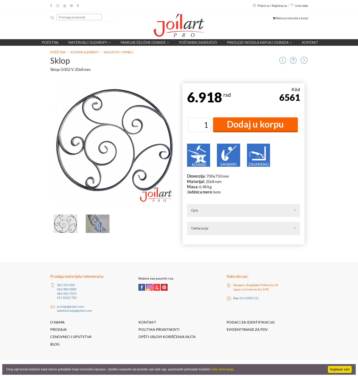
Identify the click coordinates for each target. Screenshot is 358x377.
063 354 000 (66, 285)
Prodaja (58, 329)
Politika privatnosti (159, 329)
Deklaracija (199, 228)
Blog (54, 344)
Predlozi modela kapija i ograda (259, 42)
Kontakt (310, 42)
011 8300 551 (249, 298)
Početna (50, 42)
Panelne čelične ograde (145, 42)
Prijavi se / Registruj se (270, 5)
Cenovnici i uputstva (71, 337)
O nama (57, 322)
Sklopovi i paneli (118, 52)
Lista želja (299, 5)
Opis (194, 210)
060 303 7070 (66, 293)
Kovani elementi (84, 52)
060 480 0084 (66, 289)
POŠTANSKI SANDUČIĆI (198, 42)
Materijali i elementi (89, 42)
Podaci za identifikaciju (251, 322)
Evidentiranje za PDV (247, 329)
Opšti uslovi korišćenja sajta (167, 337)
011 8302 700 (66, 298)
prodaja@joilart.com (70, 306)
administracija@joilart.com (74, 310)
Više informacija (222, 369)
